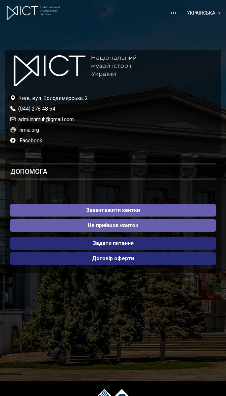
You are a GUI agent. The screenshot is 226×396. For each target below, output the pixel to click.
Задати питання (113, 243)
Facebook (31, 140)
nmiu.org (29, 130)
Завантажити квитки (113, 210)
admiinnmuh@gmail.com (46, 119)
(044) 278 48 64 (36, 109)
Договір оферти (113, 258)
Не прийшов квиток (113, 225)
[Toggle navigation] (173, 13)
